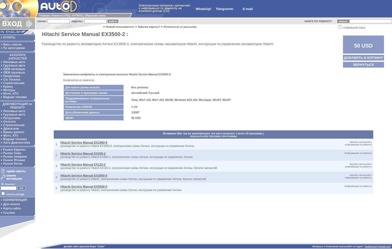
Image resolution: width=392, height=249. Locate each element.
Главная (44, 15)
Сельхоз (9, 121)
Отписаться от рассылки (180, 26)
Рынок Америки (15, 156)
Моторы (9, 90)
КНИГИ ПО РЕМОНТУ (318, 21)
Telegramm (224, 9)
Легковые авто (14, 62)
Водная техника (15, 97)
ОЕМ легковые (14, 69)
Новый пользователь (120, 26)
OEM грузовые (14, 72)
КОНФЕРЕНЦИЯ (15, 200)
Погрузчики (11, 76)
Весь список (12, 44)
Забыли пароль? (149, 26)
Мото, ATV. (11, 93)
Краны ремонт (13, 132)
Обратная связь (95, 15)
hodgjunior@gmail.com (378, 246)
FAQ (67, 15)
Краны (8, 86)
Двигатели (11, 128)
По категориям (14, 48)
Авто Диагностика (16, 142)
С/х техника (11, 79)
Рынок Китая (12, 163)
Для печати (11, 204)
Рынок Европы (14, 149)
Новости (57, 15)
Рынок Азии (12, 153)
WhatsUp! (203, 9)
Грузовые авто (14, 65)
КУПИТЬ (77, 15)
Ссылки (9, 212)
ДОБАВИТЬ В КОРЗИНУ (363, 58)
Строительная (13, 83)
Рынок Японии (14, 160)
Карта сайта (12, 208)
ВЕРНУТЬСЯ (363, 65)
